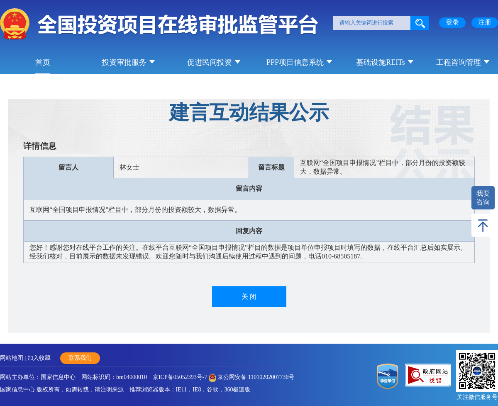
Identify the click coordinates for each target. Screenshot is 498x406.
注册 (484, 22)
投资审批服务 (124, 62)
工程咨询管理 (458, 62)
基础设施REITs (380, 62)
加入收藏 (39, 358)
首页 (42, 62)
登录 (452, 22)
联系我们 (80, 358)
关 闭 (249, 296)
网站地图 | (13, 358)
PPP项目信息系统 (295, 62)
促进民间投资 (209, 62)
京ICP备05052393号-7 (180, 377)
